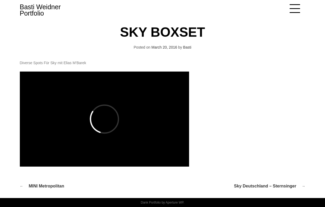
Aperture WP (174, 202)
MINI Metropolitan (46, 186)
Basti (187, 47)
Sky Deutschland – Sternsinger (265, 186)
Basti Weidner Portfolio (40, 10)
